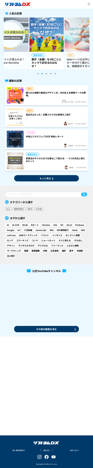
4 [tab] (50, 73)
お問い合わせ (74, 450)
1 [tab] (38, 73)
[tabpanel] (46, 43)
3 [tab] (46, 73)
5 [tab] (55, 73)
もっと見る (46, 178)
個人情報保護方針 (18, 450)
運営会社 (46, 450)
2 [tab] (42, 73)
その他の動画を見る (56, 329)
